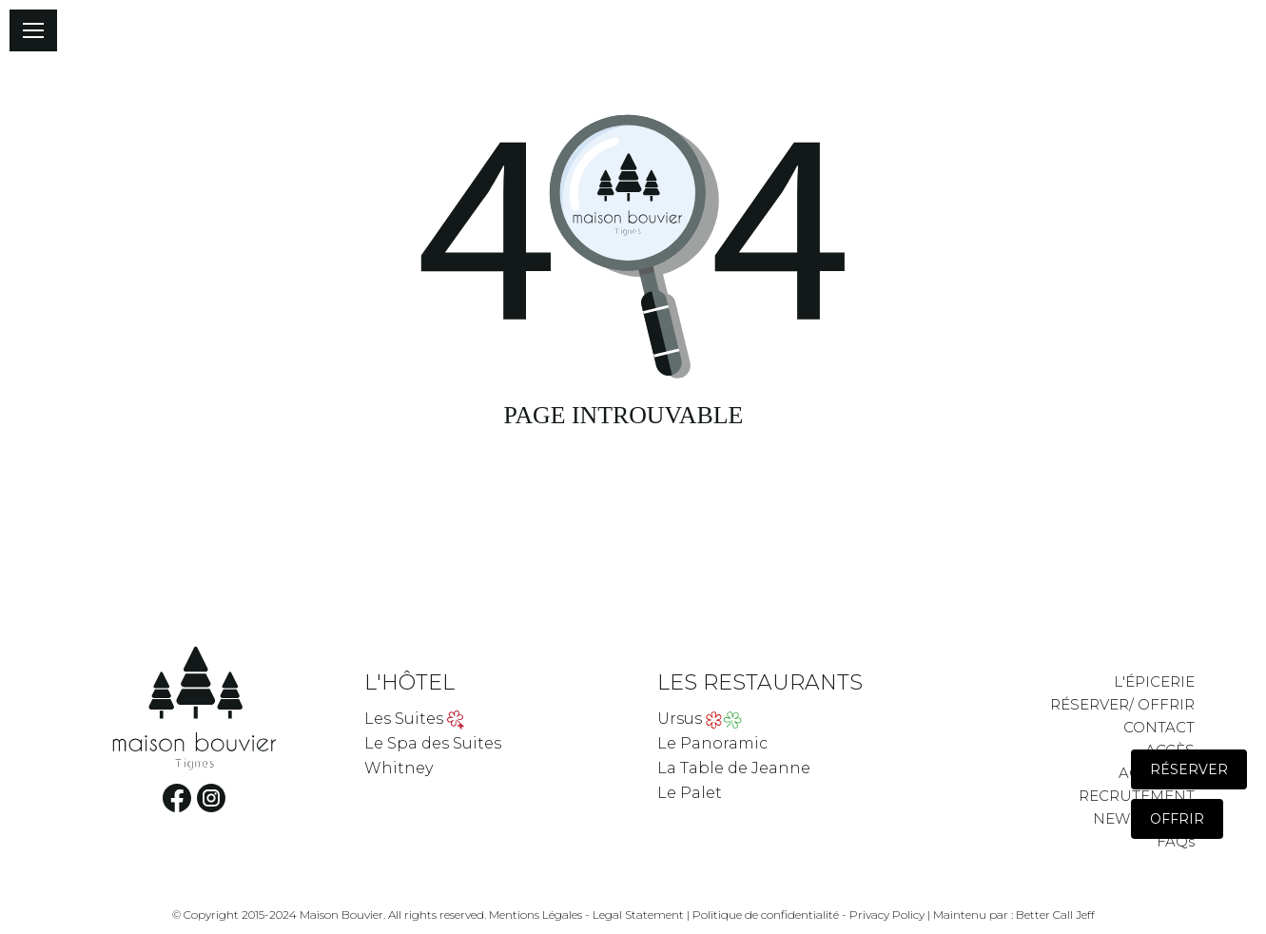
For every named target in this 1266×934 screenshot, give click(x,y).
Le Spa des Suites (432, 743)
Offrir (1177, 818)
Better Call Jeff (1055, 914)
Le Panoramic (712, 743)
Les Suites (403, 719)
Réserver (1189, 769)
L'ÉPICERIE (1154, 681)
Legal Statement (638, 914)
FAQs (1176, 841)
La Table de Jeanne (733, 768)
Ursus (679, 719)
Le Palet (689, 793)
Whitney (398, 768)
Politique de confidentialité (765, 914)
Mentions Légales (535, 914)
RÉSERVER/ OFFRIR (1122, 704)
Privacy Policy (887, 914)
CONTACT (1159, 727)
